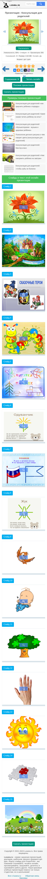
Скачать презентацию (14, 92)
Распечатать (23, 48)
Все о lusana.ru (14, 876)
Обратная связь (32, 876)
